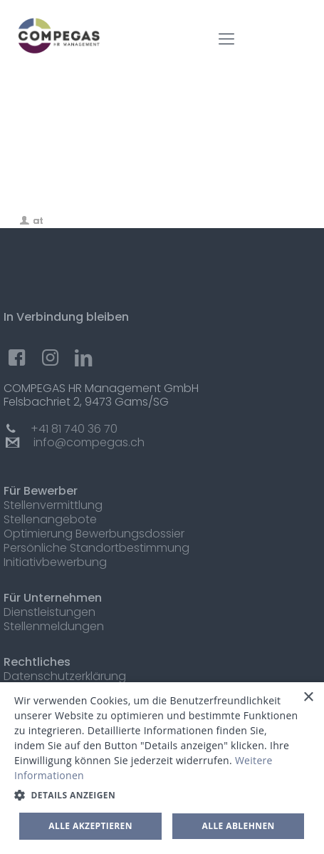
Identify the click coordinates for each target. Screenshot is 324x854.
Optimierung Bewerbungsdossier (94, 533)
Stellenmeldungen (54, 626)
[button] (162, 795)
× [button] (308, 697)
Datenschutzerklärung (65, 676)
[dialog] (162, 768)
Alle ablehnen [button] (238, 826)
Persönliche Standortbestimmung (96, 548)
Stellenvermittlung (53, 505)
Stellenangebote (50, 519)
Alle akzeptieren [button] (90, 826)
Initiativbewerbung (55, 562)
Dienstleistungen (49, 612)
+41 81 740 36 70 (74, 429)
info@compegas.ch (89, 442)
